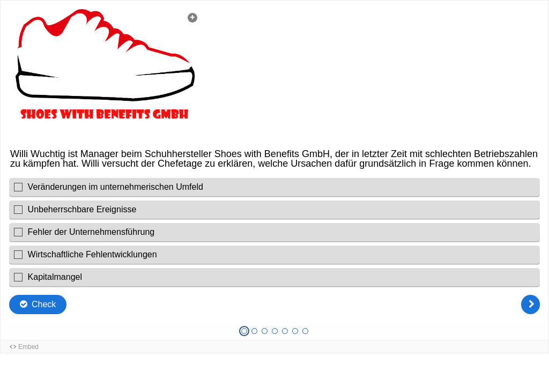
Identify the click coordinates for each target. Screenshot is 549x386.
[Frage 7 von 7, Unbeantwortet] (305, 331)
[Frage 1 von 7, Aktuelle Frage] (244, 331)
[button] (105, 74)
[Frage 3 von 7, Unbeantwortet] (265, 331)
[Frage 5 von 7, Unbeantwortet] (285, 331)
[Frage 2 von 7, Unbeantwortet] (254, 331)
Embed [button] (28, 347)
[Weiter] (530, 304)
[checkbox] (274, 187)
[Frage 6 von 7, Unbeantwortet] (295, 331)
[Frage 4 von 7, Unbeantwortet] (275, 331)
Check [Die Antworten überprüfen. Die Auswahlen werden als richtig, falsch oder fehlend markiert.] (44, 304)
